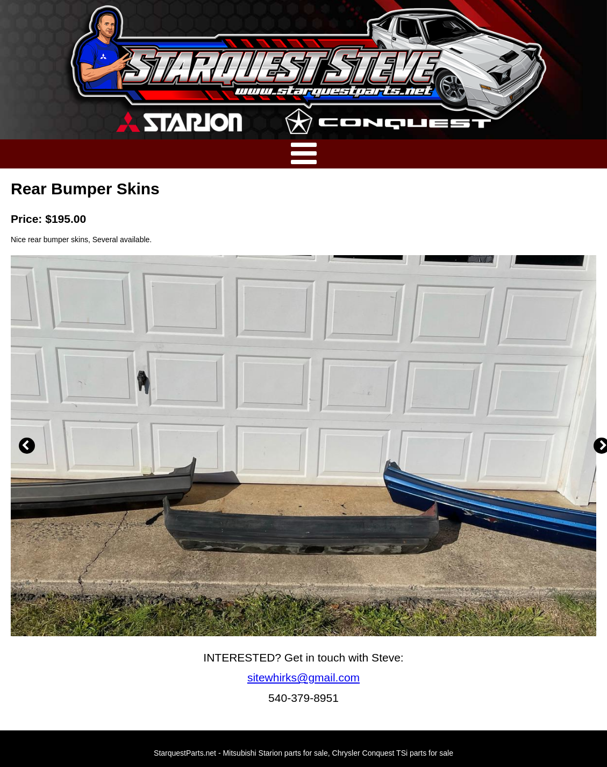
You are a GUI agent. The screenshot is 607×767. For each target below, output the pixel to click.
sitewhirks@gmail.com (303, 677)
